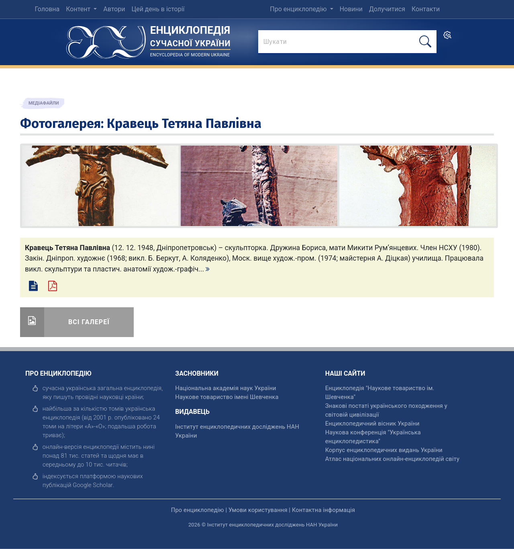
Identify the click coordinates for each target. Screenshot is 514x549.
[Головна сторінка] (106, 39)
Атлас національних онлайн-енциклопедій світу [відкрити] (392, 459)
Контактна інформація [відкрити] (323, 510)
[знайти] (347, 42)
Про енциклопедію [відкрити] (197, 510)
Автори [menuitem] (114, 9)
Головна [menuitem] (47, 9)
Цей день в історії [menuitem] (157, 9)
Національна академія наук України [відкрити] (225, 388)
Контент (79, 9)
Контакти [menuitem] (426, 9)
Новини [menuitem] (351, 9)
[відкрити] (93, 485)
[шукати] (425, 42)
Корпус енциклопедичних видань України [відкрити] (384, 450)
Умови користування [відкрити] (258, 510)
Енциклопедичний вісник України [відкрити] (372, 423)
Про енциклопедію (299, 9)
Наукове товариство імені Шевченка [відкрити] (226, 397)
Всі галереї (89, 322)
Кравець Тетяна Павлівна (184, 123)
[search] (447, 37)
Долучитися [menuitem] (387, 9)
